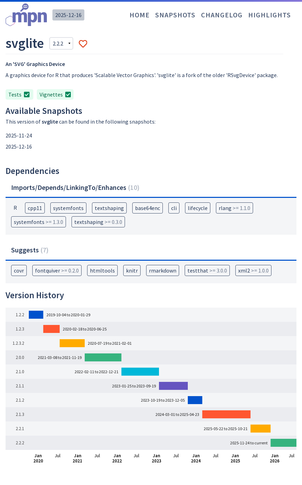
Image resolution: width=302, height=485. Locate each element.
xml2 (253, 270)
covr (19, 270)
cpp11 (35, 207)
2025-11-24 (19, 135)
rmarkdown (162, 270)
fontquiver (57, 270)
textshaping (109, 207)
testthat (207, 270)
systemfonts (68, 207)
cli (174, 207)
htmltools (102, 270)
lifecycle (198, 207)
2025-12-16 (68, 14)
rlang (234, 207)
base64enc (147, 207)
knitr (132, 270)
